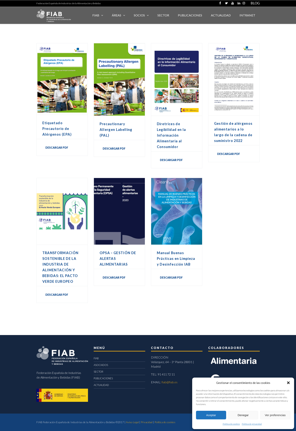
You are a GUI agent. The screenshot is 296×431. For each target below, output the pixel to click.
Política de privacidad (252, 423)
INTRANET (247, 15)
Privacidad (146, 422)
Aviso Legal (132, 422)
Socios (139, 15)
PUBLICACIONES (103, 378)
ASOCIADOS (101, 365)
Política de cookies (231, 423)
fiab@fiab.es (169, 382)
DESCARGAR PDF (56, 147)
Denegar (243, 415)
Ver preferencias (275, 415)
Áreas (116, 15)
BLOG (255, 3)
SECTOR (163, 15)
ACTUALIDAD (221, 15)
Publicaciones (190, 15)
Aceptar (211, 415)
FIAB (95, 15)
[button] (288, 383)
